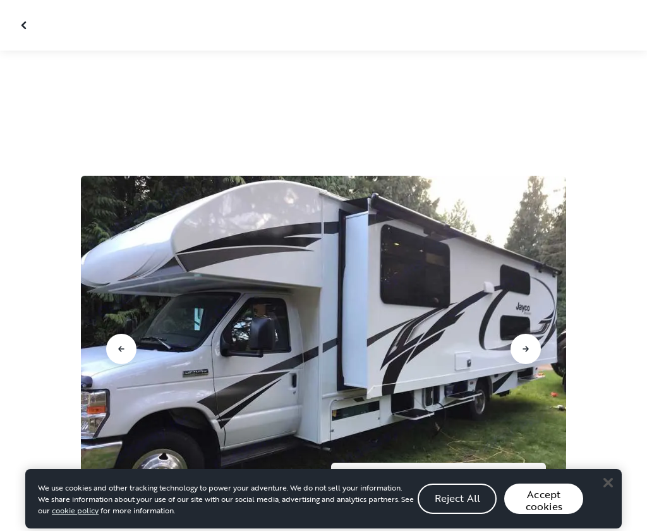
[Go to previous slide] (121, 349)
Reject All (458, 508)
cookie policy (75, 521)
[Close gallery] (25, 25)
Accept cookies (544, 511)
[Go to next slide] (526, 349)
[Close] (608, 493)
